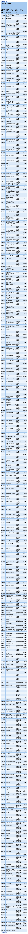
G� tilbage (4, 1)
